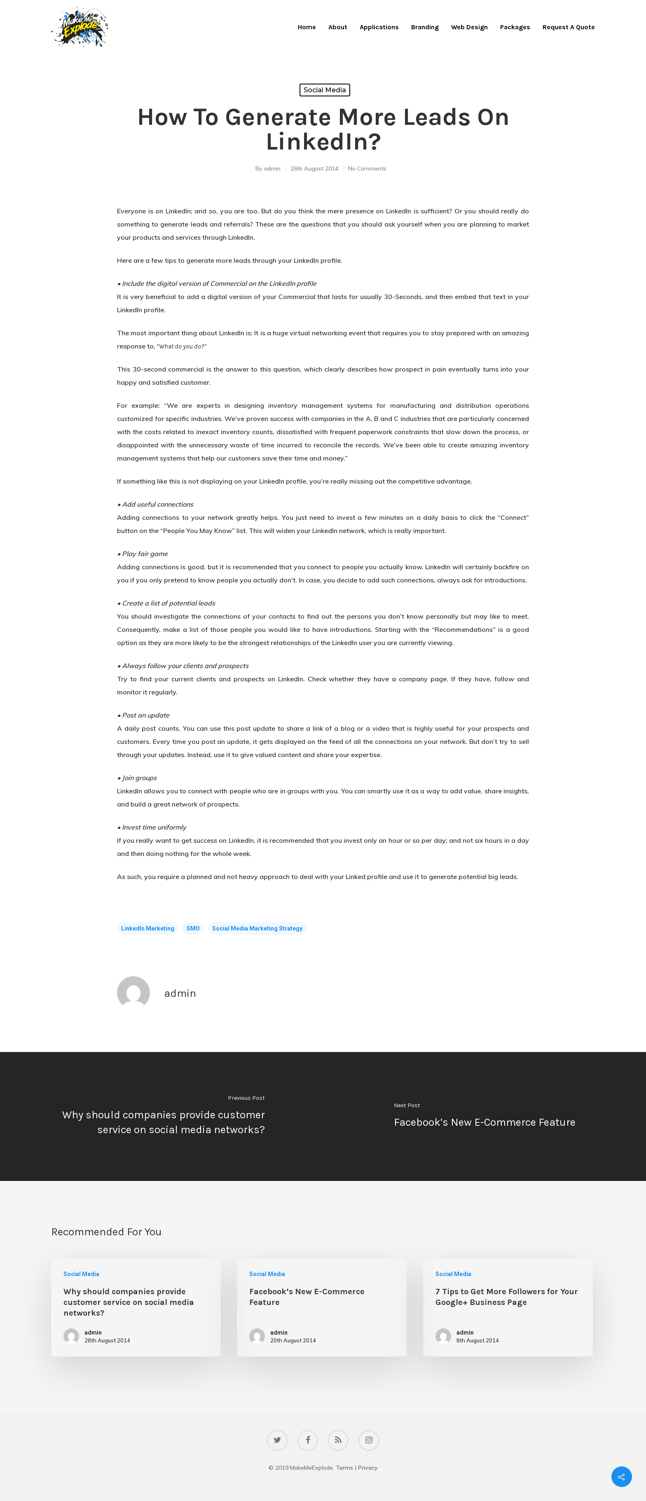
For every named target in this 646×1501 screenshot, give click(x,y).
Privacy (368, 1467)
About (337, 27)
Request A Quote (569, 27)
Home (307, 27)
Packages (515, 27)
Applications (379, 27)
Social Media (325, 90)
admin (272, 168)
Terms (344, 1467)
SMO (193, 928)
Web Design (469, 27)
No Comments (367, 168)
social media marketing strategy (257, 928)
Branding (425, 27)
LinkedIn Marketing (147, 928)
